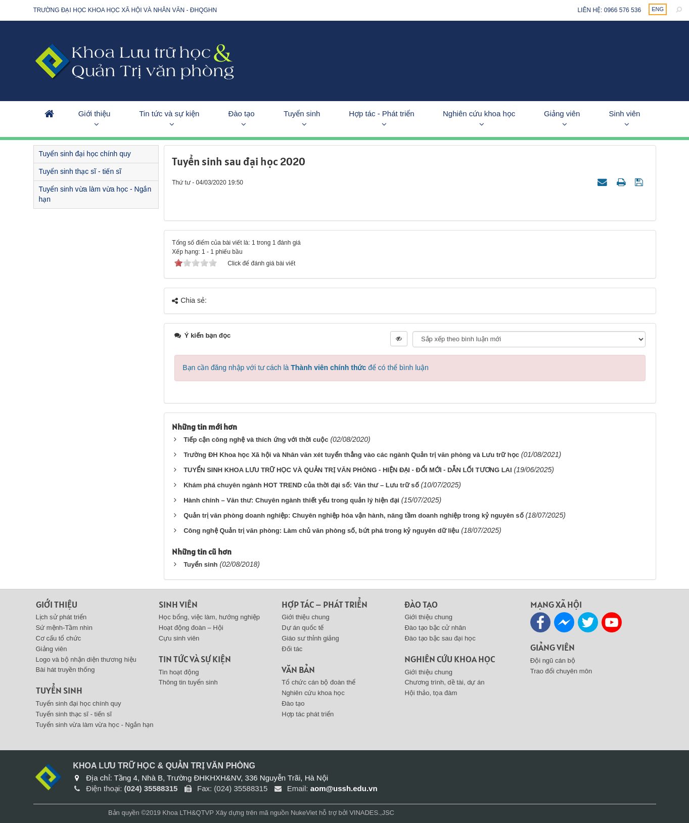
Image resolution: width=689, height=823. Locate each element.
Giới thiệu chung (306, 617)
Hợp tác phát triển (308, 714)
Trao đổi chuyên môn (561, 671)
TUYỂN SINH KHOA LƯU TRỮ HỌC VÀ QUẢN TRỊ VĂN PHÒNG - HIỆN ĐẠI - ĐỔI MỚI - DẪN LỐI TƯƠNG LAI (347, 470)
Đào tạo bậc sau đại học (439, 638)
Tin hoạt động (179, 672)
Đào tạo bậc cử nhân (435, 627)
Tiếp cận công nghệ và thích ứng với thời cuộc (255, 439)
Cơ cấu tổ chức (58, 638)
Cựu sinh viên (179, 638)
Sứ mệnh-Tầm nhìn (64, 627)
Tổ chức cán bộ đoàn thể (318, 682)
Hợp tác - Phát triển (382, 113)
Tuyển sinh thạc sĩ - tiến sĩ (80, 171)
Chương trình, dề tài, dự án (444, 682)
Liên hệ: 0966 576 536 (609, 10)
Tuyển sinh (302, 113)
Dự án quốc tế (303, 627)
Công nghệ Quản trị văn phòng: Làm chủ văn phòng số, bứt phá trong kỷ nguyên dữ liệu (321, 530)
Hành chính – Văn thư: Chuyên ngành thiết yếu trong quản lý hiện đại (291, 500)
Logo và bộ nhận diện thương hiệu (86, 659)
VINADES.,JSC (371, 812)
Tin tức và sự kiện (169, 113)
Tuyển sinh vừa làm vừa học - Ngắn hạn (95, 194)
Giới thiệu (94, 113)
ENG (658, 9)
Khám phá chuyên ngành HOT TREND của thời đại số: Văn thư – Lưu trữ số (301, 485)
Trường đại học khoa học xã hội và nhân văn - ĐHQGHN (125, 10)
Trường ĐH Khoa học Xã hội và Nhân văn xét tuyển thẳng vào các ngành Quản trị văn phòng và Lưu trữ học (351, 455)
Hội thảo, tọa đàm (430, 693)
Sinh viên (624, 113)
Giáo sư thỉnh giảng (310, 638)
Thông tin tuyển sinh (188, 682)
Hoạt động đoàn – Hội (191, 627)
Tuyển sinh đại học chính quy (85, 154)
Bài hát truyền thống (65, 669)
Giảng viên (562, 113)
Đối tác (292, 649)
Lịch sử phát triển (61, 617)
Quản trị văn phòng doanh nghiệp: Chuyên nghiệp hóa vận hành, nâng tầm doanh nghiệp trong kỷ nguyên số (353, 515)
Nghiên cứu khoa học (479, 113)
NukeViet (304, 812)
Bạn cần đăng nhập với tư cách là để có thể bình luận (305, 367)
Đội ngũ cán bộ (552, 660)
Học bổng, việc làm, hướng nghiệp (209, 617)
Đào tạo (241, 113)
